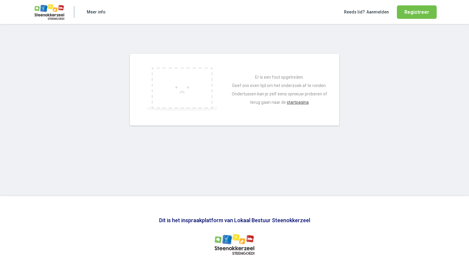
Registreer (416, 12)
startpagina (298, 102)
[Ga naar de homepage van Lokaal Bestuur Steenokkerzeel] (49, 12)
